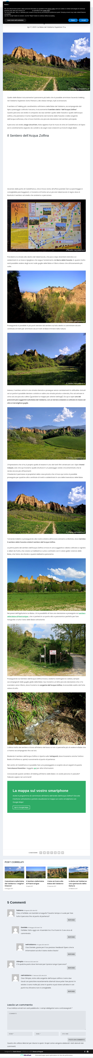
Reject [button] (73, 1053)
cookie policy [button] (46, 1043)
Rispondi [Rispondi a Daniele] (71, 935)
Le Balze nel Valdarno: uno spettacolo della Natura (78, 881)
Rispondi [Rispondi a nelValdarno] (71, 952)
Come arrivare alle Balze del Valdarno (55, 880)
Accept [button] (83, 1053)
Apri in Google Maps (21, 805)
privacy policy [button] (51, 1041)
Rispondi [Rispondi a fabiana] (71, 918)
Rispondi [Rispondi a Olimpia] (71, 966)
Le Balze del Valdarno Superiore (50, 25)
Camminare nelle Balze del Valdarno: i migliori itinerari (14, 881)
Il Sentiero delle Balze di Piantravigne (35, 880)
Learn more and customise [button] (15, 1053)
